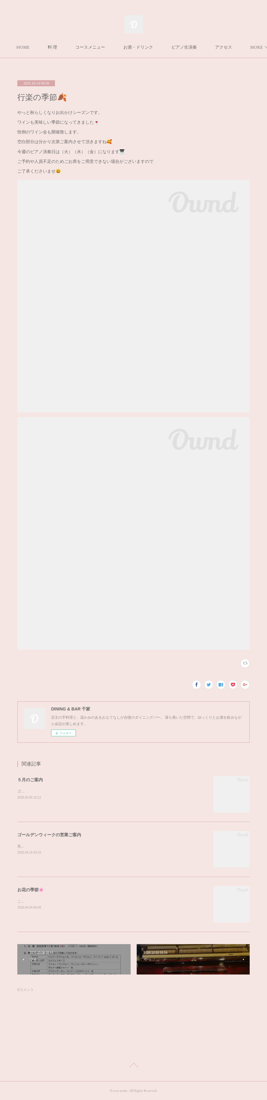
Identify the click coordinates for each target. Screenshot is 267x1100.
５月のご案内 (30, 779)
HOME (53, 47)
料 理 (83, 47)
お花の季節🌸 (30, 889)
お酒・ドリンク (169, 47)
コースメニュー (121, 47)
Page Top (133, 1066)
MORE (208, 47)
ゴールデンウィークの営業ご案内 (49, 834)
